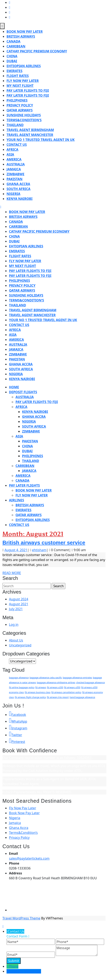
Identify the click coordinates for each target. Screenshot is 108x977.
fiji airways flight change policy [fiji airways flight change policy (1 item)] (30, 697)
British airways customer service (43, 543)
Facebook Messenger (25, 971)
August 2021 (18, 604)
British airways (21, 36)
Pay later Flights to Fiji (28, 95)
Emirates (14, 71)
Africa (12, 149)
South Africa (18, 189)
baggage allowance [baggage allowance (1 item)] (19, 677)
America (14, 159)
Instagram (18, 728)
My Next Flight (20, 85)
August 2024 (18, 599)
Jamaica (14, 169)
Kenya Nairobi (19, 198)
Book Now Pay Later (25, 31)
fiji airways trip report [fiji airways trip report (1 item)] (58, 697)
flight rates (18, 76)
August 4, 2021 (15, 550)
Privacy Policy (20, 105)
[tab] (2, 26)
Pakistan (14, 179)
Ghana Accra (18, 184)
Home (14, 387)
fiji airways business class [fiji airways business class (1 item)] (37, 692)
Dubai (12, 61)
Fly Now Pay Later (23, 80)
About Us (16, 640)
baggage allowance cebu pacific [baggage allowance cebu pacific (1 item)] (46, 677)
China (12, 56)
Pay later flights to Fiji (28, 90)
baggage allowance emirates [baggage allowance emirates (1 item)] (77, 677)
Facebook (17, 714)
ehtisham (39, 550)
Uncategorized (20, 645)
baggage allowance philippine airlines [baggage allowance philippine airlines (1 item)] (56, 682)
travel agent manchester (30, 135)
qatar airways (20, 110)
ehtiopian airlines (24, 66)
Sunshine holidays (24, 115)
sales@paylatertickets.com (29, 858)
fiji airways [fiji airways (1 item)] (40, 687)
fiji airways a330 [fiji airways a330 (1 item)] (55, 687)
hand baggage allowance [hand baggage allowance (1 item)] (82, 697)
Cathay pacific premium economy (37, 51)
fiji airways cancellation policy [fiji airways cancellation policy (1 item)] (66, 692)
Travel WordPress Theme (21, 918)
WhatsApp (18, 721)
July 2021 (16, 609)
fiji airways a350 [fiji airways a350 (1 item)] (72, 687)
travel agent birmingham (30, 130)
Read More (11, 573)
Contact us (17, 144)
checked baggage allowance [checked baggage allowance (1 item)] (90, 682)
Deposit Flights (23, 392)
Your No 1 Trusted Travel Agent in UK (41, 139)
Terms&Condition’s (24, 120)
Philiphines (17, 100)
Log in (13, 624)
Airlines (16, 500)
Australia (16, 164)
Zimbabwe (15, 174)
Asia (10, 154)
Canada (13, 41)
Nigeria (13, 194)
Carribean (16, 46)
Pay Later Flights (24, 485)
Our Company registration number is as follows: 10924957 (46, 757)
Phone (13, 966)
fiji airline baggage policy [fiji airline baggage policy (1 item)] (22, 687)
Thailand (15, 125)
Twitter (15, 735)
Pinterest (17, 741)
